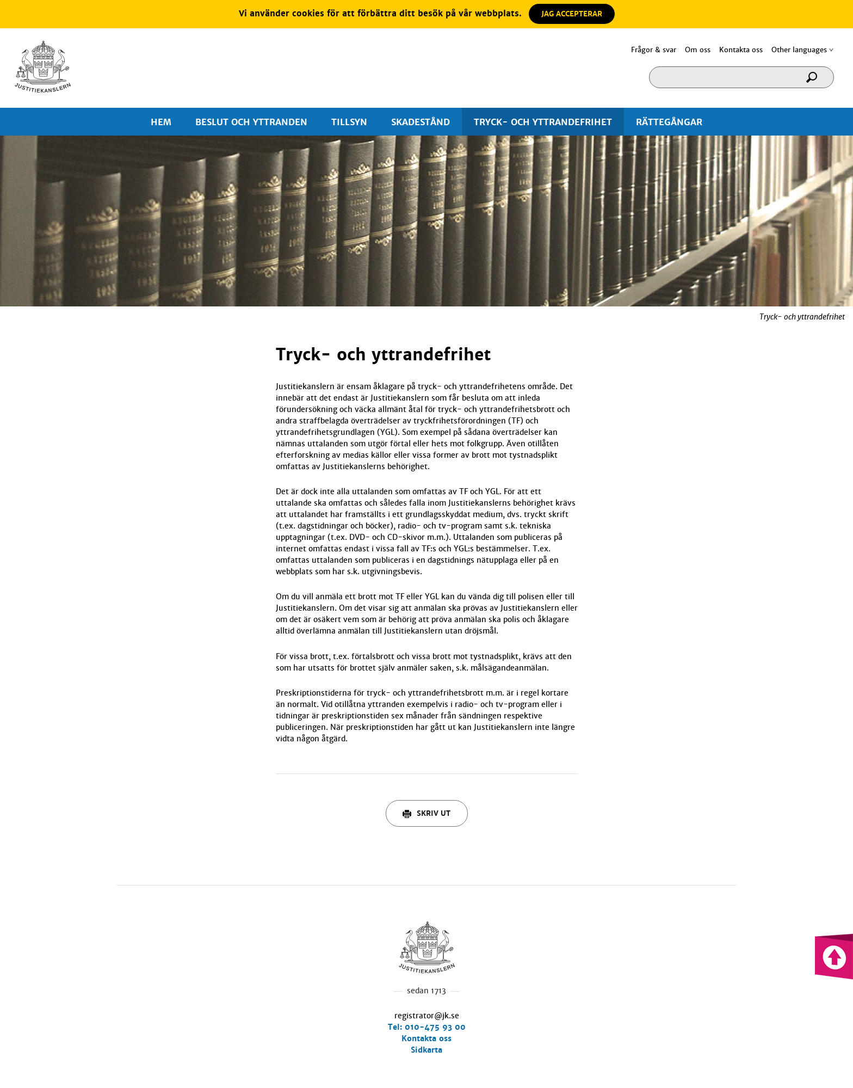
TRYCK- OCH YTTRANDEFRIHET (543, 122)
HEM (161, 122)
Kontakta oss (741, 49)
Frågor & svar (653, 49)
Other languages (799, 49)
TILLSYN (349, 122)
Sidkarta (426, 1050)
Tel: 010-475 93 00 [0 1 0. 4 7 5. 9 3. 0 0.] (427, 1027)
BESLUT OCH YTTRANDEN (251, 122)
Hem (43, 67)
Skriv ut (426, 813)
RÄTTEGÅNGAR (669, 122)
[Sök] (815, 81)
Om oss (697, 49)
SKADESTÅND (420, 122)
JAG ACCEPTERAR (571, 14)
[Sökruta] (741, 77)
